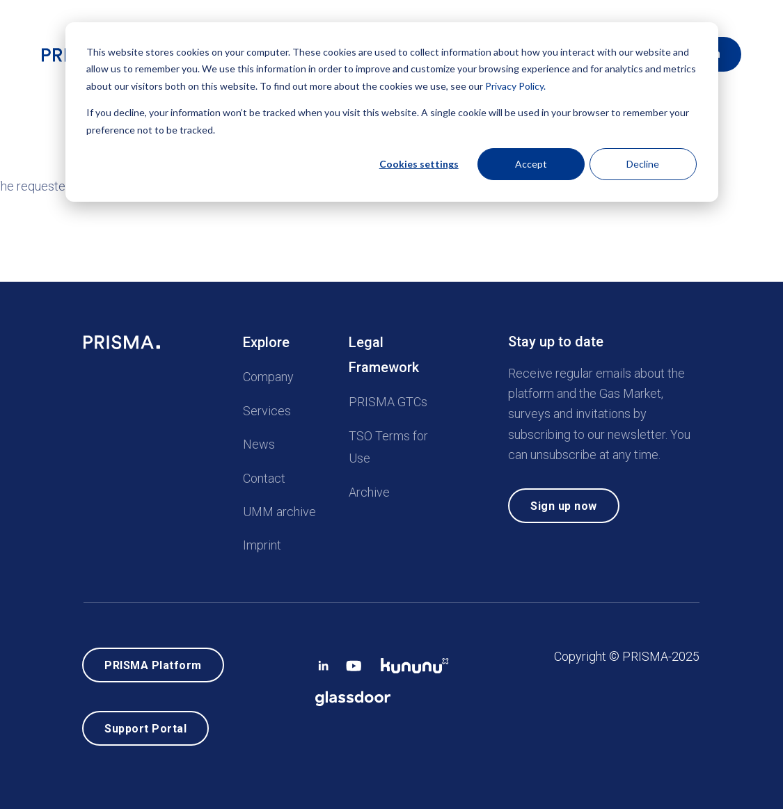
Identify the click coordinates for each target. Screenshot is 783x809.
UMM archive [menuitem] (279, 506)
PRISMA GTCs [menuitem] (388, 397)
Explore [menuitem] (266, 338)
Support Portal (145, 726)
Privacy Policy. (515, 86)
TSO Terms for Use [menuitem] (388, 442)
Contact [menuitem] (264, 473)
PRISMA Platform (153, 661)
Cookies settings (419, 164)
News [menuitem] (259, 440)
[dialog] (391, 112)
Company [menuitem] (268, 372)
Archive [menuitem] (369, 487)
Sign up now (563, 501)
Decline (642, 164)
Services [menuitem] (267, 406)
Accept (531, 164)
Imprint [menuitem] (262, 541)
